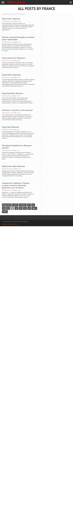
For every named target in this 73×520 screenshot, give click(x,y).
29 (3, 208)
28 (33, 205)
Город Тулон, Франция (11, 19)
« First (15, 205)
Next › (34, 208)
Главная (4, 14)
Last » (5, 211)
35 (29, 208)
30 (8, 208)
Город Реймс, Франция (11, 75)
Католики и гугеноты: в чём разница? (17, 110)
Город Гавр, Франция (10, 127)
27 (29, 205)
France (6, 21)
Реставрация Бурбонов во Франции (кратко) (16, 146)
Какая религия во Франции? (13, 58)
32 (16, 208)
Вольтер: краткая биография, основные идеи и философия (18, 38)
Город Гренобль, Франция (12, 93)
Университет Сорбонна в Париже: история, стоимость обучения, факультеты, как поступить (16, 185)
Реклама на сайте (13, 224)
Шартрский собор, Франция (13, 166)
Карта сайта (5, 224)
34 (25, 208)
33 (20, 208)
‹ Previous (22, 205)
